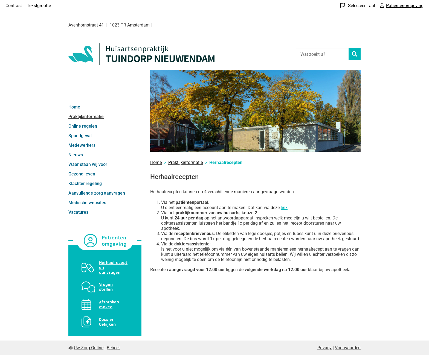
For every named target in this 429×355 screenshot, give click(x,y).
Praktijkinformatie (86, 116)
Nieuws (75, 154)
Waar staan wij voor (87, 164)
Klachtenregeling (85, 183)
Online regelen (82, 126)
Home (74, 107)
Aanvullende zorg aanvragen (96, 193)
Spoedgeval (80, 135)
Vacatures (78, 212)
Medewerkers (81, 145)
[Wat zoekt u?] (322, 54)
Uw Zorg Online (88, 347)
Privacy (324, 347)
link (284, 207)
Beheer (113, 347)
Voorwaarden (348, 347)
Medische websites (87, 202)
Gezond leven (81, 174)
